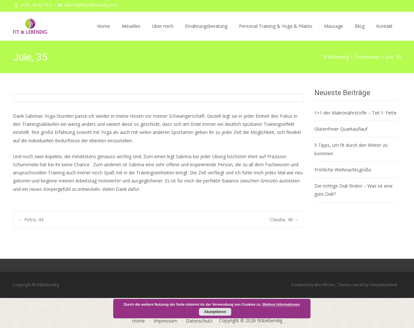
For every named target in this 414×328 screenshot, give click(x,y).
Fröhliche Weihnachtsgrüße (342, 170)
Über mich (163, 32)
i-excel (357, 285)
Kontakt (384, 32)
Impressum (165, 321)
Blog (360, 32)
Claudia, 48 (284, 219)
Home (103, 32)
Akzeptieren (215, 312)
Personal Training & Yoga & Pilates (276, 32)
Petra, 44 (30, 219)
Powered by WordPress (313, 285)
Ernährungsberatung (206, 32)
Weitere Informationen (281, 304)
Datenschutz (199, 321)
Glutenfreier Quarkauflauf (340, 129)
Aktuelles (131, 32)
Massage (333, 32)
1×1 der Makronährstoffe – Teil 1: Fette (355, 113)
